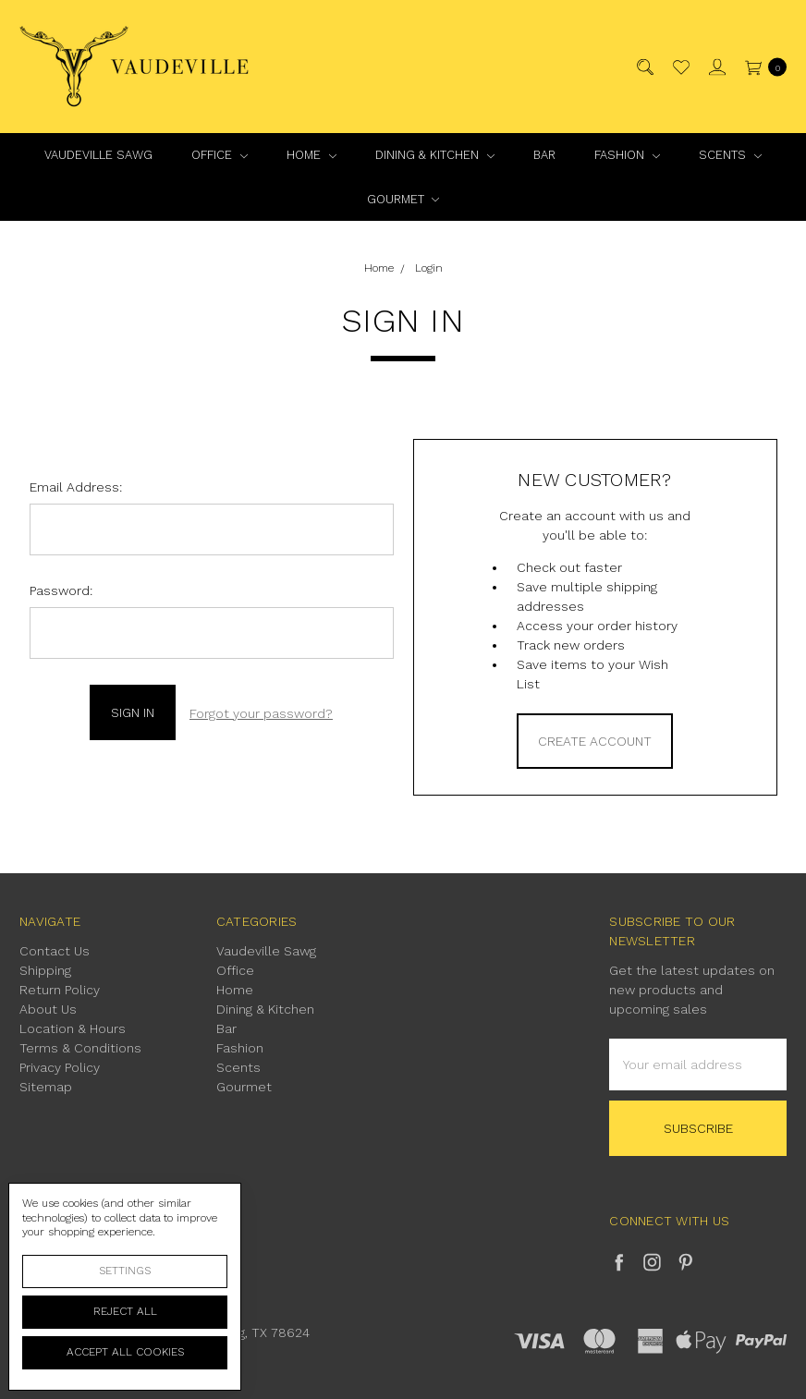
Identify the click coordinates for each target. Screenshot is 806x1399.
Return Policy (59, 989)
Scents (730, 155)
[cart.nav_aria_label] (761, 67)
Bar (544, 155)
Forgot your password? (261, 711)
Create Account (595, 741)
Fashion (627, 155)
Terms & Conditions (80, 1047)
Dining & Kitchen (435, 155)
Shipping (45, 970)
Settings (125, 1270)
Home (311, 155)
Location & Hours (72, 1028)
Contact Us (54, 950)
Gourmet (403, 199)
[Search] (644, 67)
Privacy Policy (59, 1067)
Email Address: (76, 487)
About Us (48, 1009)
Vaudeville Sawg (98, 155)
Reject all (125, 1311)
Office (219, 155)
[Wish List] (680, 67)
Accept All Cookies (125, 1351)
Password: (61, 590)
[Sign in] (716, 67)
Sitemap (45, 1086)
